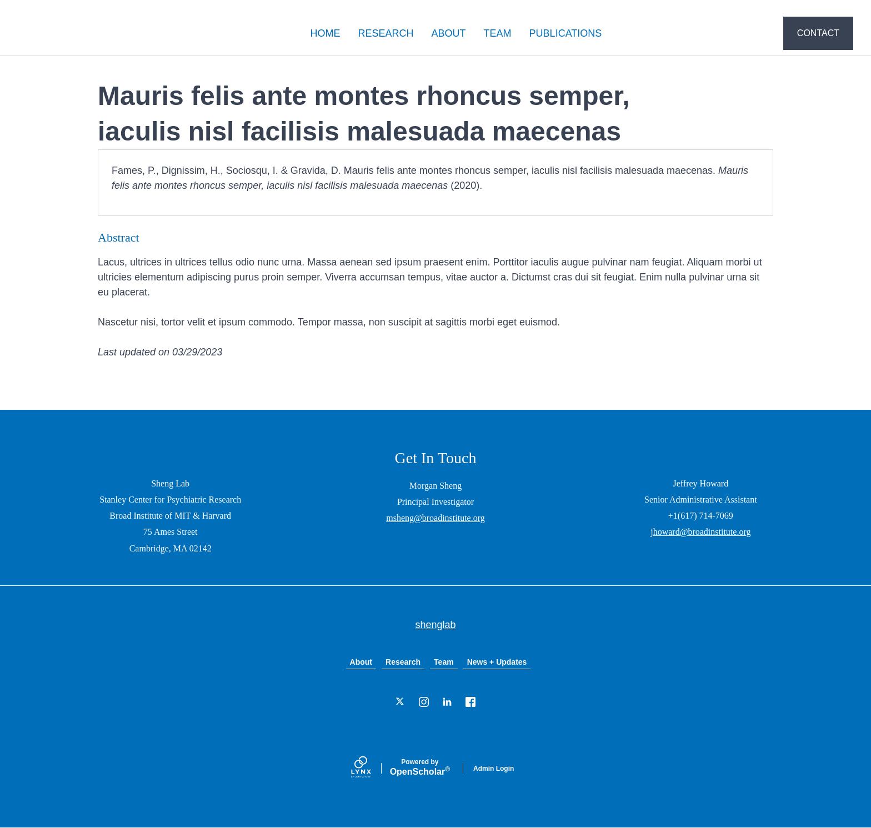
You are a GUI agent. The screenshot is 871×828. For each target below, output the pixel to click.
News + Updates (497, 662)
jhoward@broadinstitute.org (700, 531)
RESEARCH (386, 33)
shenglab (73, 33)
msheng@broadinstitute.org (435, 518)
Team (444, 662)
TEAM (498, 33)
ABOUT (449, 33)
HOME (326, 33)
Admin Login (493, 768)
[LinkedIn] (447, 702)
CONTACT (818, 33)
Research (403, 662)
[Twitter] (401, 702)
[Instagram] (424, 702)
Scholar (420, 767)
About (361, 662)
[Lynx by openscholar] (370, 768)
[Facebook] (470, 702)
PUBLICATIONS (565, 33)
